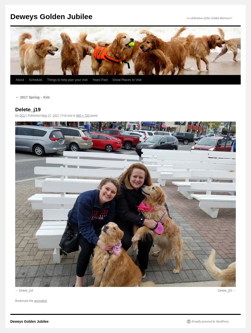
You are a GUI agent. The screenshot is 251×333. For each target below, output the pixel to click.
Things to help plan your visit (67, 80)
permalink (40, 301)
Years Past (100, 80)
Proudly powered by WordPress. (210, 321)
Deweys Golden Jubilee (51, 16)
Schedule (35, 80)
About (20, 80)
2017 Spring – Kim (32, 97)
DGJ (22, 115)
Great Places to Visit (127, 80)
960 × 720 (82, 115)
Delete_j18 (26, 290)
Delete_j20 (225, 290)
